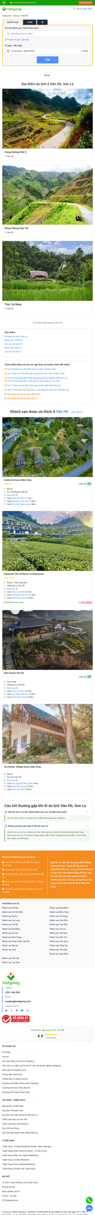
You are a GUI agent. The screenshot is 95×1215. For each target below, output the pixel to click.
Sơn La (16, 16)
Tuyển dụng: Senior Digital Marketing (18, 1164)
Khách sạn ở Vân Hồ (13, 340)
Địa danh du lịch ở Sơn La (15, 336)
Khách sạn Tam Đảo (59, 924)
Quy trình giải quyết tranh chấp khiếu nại (20, 1133)
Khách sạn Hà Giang (59, 916)
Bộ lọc (47, 75)
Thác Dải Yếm (18, 498)
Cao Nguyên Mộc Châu (22, 783)
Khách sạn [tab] (12, 22)
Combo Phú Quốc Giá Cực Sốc (24, 3)
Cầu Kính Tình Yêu (20, 501)
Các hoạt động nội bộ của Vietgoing (18, 1061)
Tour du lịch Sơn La (13, 351)
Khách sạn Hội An (10, 933)
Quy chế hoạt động (10, 1128)
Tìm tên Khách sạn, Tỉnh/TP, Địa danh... (22, 28)
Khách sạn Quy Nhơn (59, 954)
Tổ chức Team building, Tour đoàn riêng (19, 1182)
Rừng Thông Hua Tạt (16, 228)
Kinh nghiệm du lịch (11, 1191)
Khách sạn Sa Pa (9, 916)
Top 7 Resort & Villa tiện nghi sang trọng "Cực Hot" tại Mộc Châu (36, 373)
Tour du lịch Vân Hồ (13, 344)
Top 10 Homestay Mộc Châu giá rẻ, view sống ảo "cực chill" (33, 381)
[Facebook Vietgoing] (6, 1010)
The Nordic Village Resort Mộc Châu (22, 766)
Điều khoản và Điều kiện (12, 1106)
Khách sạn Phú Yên (10, 958)
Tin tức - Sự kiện (9, 1196)
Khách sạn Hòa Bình (59, 920)
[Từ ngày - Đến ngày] (47, 51)
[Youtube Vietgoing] (22, 1010)
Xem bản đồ (11, 495)
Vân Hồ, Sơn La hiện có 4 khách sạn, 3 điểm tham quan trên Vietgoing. (36, 818)
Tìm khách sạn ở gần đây (17, 39)
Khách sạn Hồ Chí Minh (12, 912)
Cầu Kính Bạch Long (21, 504)
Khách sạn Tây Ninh (58, 933)
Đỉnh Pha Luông (19, 598)
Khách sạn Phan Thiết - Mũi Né (16, 941)
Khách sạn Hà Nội (10, 908)
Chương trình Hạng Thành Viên (16, 1092)
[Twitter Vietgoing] (17, 1010)
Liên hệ (5, 1057)
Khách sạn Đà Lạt (10, 945)
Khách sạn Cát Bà (10, 924)
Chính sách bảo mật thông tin (15, 1124)
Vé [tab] (42, 22)
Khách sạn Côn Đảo (58, 950)
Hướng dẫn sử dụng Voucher (15, 1079)
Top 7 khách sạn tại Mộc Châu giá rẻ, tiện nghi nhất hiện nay (34, 385)
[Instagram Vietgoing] (12, 1010)
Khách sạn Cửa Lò (58, 929)
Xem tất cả (76, 412)
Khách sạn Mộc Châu (59, 912)
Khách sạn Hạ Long (11, 920)
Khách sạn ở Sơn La (13, 348)
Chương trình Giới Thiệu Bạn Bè (16, 1088)
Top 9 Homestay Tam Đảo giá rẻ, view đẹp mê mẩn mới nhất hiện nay (38, 390)
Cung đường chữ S (15, 152)
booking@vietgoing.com (18, 1001)
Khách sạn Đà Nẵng (11, 929)
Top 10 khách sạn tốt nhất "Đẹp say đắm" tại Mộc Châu (31, 369)
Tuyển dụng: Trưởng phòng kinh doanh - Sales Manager (26, 1146)
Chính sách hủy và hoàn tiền (14, 1119)
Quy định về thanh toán (12, 1110)
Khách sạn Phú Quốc (59, 941)
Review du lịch (8, 1187)
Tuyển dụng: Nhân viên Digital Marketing (20, 1155)
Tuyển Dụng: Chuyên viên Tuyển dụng (18, 1168)
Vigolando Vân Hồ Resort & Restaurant (24, 574)
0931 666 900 (82, 8)
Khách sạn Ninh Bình (59, 908)
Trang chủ (6, 16)
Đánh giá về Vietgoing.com (14, 1070)
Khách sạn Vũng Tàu (59, 945)
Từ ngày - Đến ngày (13, 45)
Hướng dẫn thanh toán (12, 1074)
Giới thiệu (6, 1052)
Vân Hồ (24, 16)
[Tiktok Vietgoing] (28, 1010)
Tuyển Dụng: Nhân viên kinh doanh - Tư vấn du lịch (24, 1151)
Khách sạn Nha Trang (11, 937)
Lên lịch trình (85, 3)
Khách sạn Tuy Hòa (10, 962)
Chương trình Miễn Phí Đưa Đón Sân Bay (20, 1083)
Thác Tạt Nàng (12, 304)
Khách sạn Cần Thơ (58, 937)
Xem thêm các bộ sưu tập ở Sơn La (22, 398)
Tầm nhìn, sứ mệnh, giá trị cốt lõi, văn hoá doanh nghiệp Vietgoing (31, 1065)
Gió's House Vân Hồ (14, 673)
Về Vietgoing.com (10, 1200)
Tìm (47, 60)
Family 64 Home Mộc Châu (18, 480)
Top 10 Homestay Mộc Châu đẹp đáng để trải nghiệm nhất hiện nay (37, 378)
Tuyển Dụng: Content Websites (16, 1160)
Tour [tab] (29, 22)
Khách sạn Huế (9, 950)
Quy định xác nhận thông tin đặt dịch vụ (19, 1115)
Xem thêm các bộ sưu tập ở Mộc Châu (24, 394)
